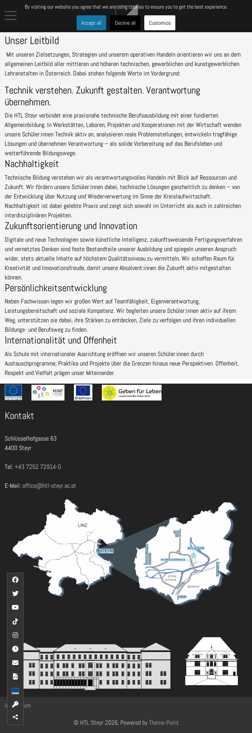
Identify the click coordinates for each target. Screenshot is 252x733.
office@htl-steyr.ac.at (49, 485)
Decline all (125, 22)
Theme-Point (164, 722)
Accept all (91, 22)
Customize (160, 22)
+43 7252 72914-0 (38, 467)
